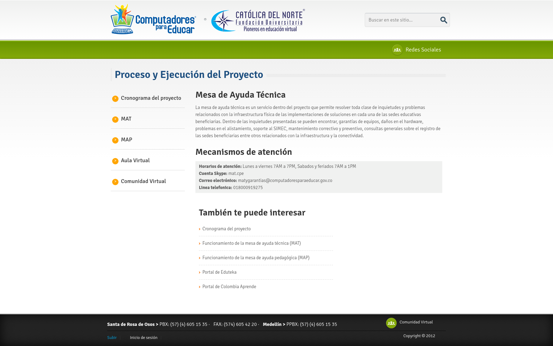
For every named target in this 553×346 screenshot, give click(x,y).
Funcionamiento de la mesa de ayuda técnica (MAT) (251, 243)
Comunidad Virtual (140, 181)
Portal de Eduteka (219, 272)
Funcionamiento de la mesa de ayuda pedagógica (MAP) (256, 258)
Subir (112, 337)
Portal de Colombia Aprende (229, 287)
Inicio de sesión (143, 337)
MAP (123, 139)
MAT (123, 118)
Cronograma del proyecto (147, 98)
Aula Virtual (132, 160)
